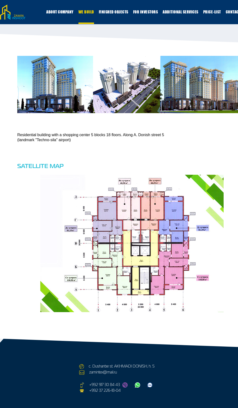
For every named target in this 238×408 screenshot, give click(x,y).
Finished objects (113, 12)
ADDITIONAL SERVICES (180, 12)
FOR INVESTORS (145, 12)
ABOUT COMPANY (60, 12)
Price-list (212, 12)
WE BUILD (86, 12)
